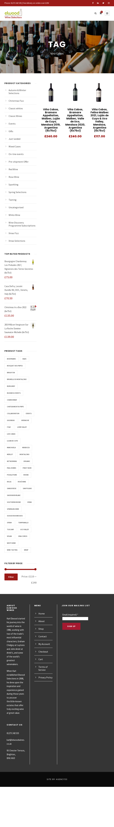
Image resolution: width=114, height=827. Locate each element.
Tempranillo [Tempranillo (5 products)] (25, 550)
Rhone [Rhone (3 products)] (28, 488)
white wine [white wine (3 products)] (12, 570)
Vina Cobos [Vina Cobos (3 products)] (24, 563)
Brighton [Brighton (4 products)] (11, 372)
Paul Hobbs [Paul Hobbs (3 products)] (26, 475)
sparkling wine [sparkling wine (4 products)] (14, 536)
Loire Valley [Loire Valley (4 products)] (13, 434)
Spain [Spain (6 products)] (9, 529)
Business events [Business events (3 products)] (14, 393)
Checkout (43, 678)
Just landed (15, 138)
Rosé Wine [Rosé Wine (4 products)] (23, 495)
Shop (41, 656)
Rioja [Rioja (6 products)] (9, 495)
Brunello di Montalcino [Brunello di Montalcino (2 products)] (18, 379)
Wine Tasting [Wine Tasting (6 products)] (13, 577)
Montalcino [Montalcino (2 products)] (25, 461)
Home (41, 640)
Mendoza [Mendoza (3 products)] (28, 454)
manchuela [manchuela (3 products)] (12, 454)
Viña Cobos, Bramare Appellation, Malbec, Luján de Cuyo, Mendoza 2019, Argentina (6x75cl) (51, 120)
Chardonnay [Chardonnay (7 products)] (13, 400)
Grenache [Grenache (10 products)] (11, 427)
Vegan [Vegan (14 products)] (10, 563)
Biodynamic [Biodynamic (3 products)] (12, 359)
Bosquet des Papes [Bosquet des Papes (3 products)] (16, 366)
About (41, 648)
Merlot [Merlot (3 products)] (10, 461)
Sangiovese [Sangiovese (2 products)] (12, 502)
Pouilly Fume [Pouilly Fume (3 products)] (13, 488)
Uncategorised (16, 207)
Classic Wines (16, 116)
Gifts (11, 131)
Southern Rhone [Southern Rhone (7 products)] (15, 523)
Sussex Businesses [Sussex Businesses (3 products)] (16, 543)
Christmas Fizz (16, 100)
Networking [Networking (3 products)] (12, 468)
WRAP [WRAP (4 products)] (27, 577)
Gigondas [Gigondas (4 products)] (24, 420)
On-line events (16, 154)
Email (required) (71, 642)
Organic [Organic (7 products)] (11, 475)
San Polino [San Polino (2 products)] (12, 509)
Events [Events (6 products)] (10, 420)
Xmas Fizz (14, 233)
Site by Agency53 (57, 819)
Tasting (12, 199)
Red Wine (14, 169)
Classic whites (16, 108)
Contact (42, 663)
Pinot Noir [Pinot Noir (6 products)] (11, 482)
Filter (10, 604)
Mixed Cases (15, 146)
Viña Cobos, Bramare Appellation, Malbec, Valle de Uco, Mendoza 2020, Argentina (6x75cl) (75, 118)
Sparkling (14, 184)
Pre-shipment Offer (19, 161)
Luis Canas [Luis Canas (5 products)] (12, 441)
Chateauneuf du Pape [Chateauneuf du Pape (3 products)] (17, 407)
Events (12, 123)
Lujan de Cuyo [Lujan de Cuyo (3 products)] (13, 447)
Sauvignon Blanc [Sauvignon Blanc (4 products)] (15, 516)
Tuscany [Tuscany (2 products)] (11, 557)
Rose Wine (14, 177)
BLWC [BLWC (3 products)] (26, 359)
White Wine (15, 215)
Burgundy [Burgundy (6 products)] (11, 386)
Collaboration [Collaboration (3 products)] (14, 413)
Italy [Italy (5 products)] (25, 427)
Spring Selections (18, 192)
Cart (40, 686)
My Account (44, 671)
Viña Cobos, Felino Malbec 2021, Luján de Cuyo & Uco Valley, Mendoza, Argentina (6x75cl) (100, 118)
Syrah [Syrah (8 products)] (10, 550)
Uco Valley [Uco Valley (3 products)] (26, 557)
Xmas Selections (17, 240)
